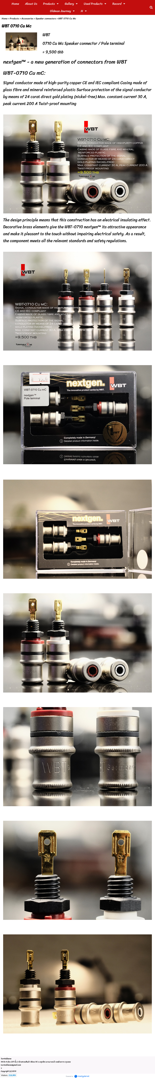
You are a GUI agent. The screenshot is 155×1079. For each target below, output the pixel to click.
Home (4, 19)
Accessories (27, 19)
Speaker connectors (46, 19)
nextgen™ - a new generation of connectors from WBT (65, 62)
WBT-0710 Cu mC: (24, 73)
